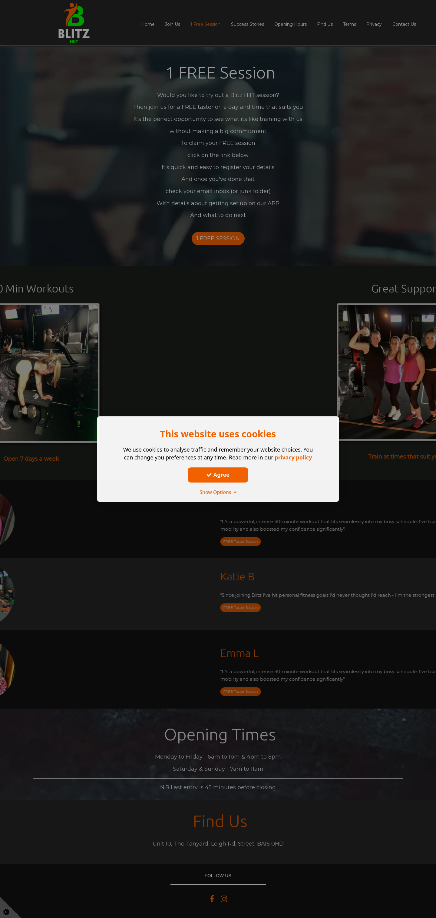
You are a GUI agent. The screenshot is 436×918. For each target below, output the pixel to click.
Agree (218, 474)
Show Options (218, 492)
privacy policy (293, 457)
